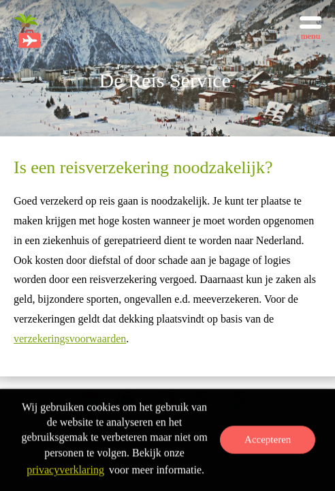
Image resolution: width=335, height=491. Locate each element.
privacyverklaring (65, 471)
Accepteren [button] (267, 440)
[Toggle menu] (310, 27)
